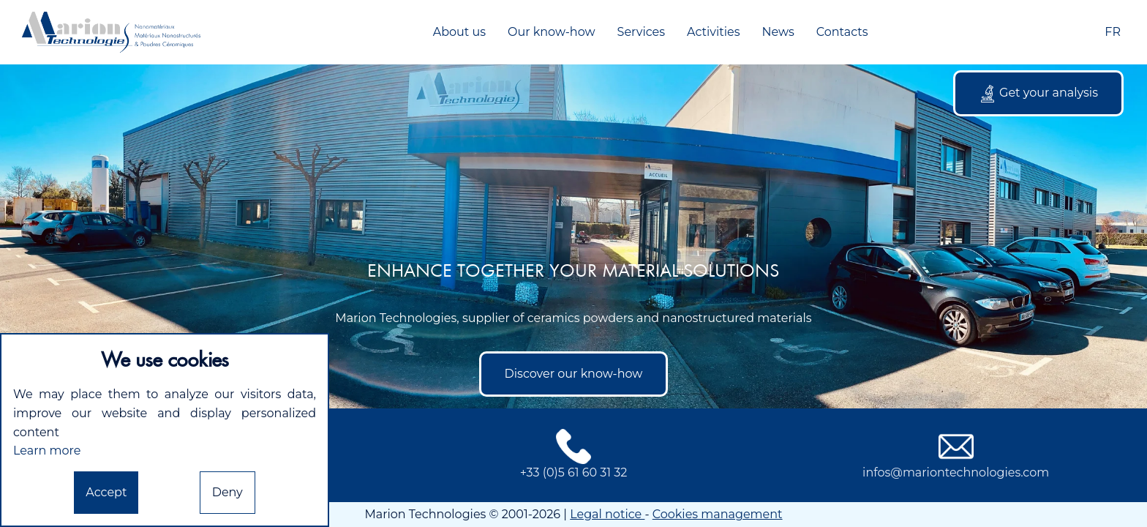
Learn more (46, 450)
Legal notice (607, 514)
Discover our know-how (574, 374)
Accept (106, 492)
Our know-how (551, 32)
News (777, 32)
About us (459, 32)
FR (1113, 32)
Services (641, 32)
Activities (713, 32)
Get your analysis (1038, 93)
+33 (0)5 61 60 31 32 (574, 454)
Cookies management (718, 514)
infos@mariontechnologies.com (955, 454)
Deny (227, 492)
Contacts (842, 32)
